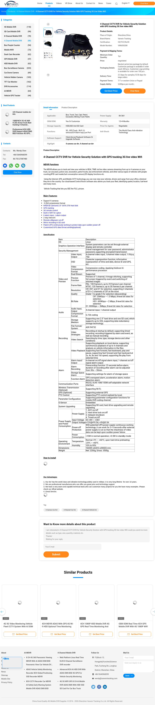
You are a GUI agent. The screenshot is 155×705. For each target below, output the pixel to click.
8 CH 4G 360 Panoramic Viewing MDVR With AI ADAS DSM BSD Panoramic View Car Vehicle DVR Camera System (39, 661)
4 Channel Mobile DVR (17, 40)
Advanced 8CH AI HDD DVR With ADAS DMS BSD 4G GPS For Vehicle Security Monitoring (73, 673)
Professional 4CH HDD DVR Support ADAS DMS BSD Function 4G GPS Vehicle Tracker (22, 131)
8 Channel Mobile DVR (17, 36)
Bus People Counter (17, 45)
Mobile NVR (17, 50)
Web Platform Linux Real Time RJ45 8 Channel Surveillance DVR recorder (72, 661)
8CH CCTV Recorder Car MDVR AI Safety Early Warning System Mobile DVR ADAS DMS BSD (38, 684)
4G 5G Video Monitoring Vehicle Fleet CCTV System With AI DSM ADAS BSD (18, 627)
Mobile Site (5, 679)
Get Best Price (111, 91)
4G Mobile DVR (17, 27)
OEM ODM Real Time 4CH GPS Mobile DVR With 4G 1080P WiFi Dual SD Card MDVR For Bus (133, 627)
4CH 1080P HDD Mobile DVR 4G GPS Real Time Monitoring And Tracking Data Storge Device (94, 627)
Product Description (69, 107)
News (3, 672)
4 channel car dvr (70, 510)
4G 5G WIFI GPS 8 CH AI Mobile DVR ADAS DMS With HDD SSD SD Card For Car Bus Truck (72, 684)
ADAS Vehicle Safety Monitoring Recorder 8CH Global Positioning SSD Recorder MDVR (39, 673)
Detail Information (50, 107)
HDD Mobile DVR (17, 63)
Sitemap (4, 675)
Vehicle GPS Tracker (17, 95)
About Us (5, 668)
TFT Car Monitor (17, 82)
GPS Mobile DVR (17, 59)
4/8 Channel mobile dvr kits (22, 113)
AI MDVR (17, 91)
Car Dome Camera (17, 72)
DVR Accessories (17, 86)
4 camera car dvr (52, 510)
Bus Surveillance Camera (17, 68)
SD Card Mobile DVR (17, 31)
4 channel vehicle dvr (89, 510)
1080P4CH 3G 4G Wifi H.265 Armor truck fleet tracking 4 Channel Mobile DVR (22, 123)
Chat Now (144, 3)
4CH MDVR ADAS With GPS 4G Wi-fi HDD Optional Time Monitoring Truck (57, 627)
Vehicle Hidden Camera (17, 77)
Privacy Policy (6, 682)
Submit (56, 554)
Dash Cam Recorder (17, 54)
